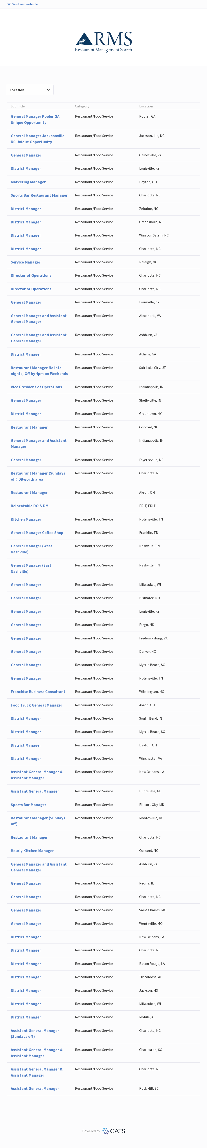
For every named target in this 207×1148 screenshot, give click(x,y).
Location (30, 90)
